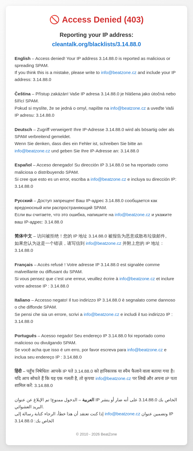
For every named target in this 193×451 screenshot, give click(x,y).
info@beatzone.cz (118, 72)
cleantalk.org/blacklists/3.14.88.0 (96, 44)
